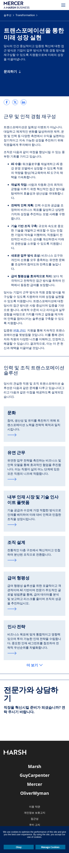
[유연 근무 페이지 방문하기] (34, 479)
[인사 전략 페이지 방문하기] (34, 653)
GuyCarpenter (34, 775)
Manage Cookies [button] (50, 847)
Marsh (34, 766)
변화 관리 (19, 330)
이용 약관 (34, 807)
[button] (34, 665)
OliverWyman (34, 793)
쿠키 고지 (34, 825)
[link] (6, 102)
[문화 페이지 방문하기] (34, 435)
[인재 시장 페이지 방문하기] (34, 524)
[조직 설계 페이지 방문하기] (34, 560)
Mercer (34, 784)
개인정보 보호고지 (34, 813)
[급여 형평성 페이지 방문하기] (34, 609)
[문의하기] (12, 71)
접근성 (34, 819)
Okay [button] (19, 847)
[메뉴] (63, 5)
